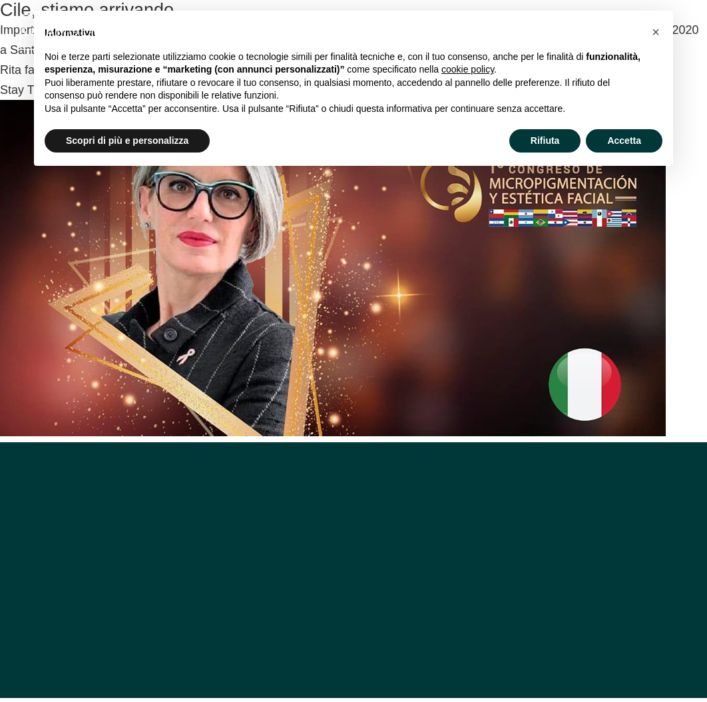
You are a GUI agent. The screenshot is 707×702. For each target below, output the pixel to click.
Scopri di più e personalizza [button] (127, 140)
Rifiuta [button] (545, 140)
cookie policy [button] (467, 69)
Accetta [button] (624, 140)
